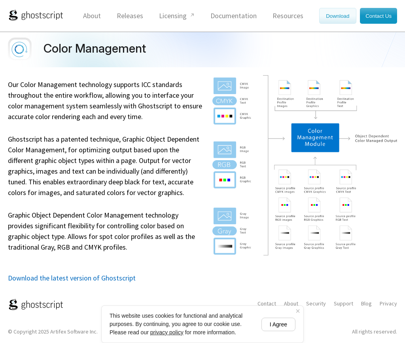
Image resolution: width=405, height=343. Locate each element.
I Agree (278, 324)
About (92, 15)
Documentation (233, 15)
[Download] (338, 15)
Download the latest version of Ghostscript (72, 277)
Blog (366, 303)
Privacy (388, 303)
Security (316, 303)
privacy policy (167, 332)
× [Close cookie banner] (297, 311)
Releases (130, 15)
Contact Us (378, 16)
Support (343, 303)
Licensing (173, 15)
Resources (288, 15)
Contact (266, 303)
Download (337, 16)
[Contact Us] (377, 15)
